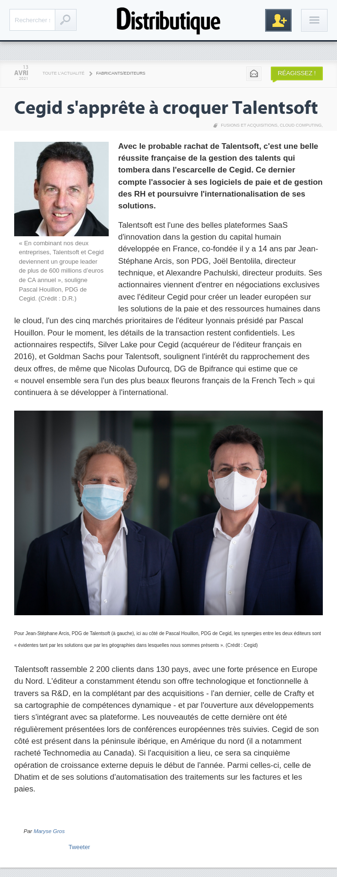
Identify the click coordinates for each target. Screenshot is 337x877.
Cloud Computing (301, 125)
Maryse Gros (49, 831)
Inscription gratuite (278, 20)
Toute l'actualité (64, 73)
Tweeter (79, 847)
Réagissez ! (297, 73)
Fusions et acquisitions (249, 125)
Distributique (169, 20)
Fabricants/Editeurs (121, 73)
